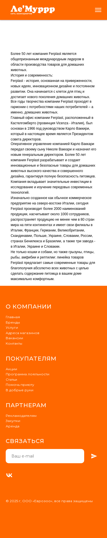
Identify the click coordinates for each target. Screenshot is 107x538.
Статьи (11, 379)
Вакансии (14, 338)
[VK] (9, 475)
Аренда (12, 426)
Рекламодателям (21, 415)
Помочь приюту (20, 384)
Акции (11, 369)
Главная (13, 317)
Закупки (13, 421)
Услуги (12, 327)
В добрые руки (19, 390)
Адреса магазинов (22, 333)
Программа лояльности (27, 374)
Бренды (13, 322)
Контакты (14, 343)
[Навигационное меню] (98, 10)
